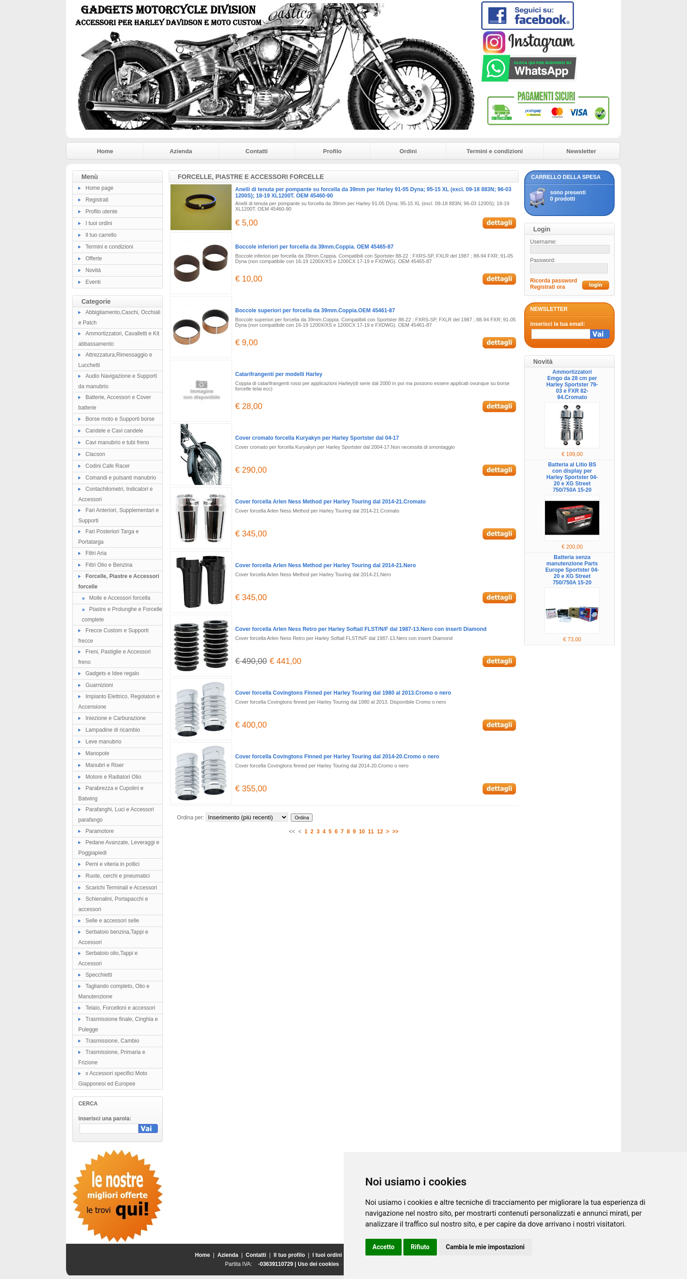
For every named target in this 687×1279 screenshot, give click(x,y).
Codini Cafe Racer (107, 466)
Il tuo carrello (101, 235)
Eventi (92, 282)
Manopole (97, 753)
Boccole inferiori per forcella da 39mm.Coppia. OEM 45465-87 (314, 247)
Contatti (257, 151)
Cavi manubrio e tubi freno (117, 442)
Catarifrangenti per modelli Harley (278, 374)
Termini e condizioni (494, 151)
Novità (93, 270)
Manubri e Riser (104, 765)
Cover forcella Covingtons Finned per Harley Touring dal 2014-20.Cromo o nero (337, 756)
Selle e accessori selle (112, 920)
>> (395, 831)
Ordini (408, 151)
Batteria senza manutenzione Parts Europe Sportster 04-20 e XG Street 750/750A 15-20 (572, 570)
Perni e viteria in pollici (112, 864)
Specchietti (98, 975)
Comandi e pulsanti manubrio (120, 478)
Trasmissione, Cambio (112, 1041)
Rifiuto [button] (420, 1247)
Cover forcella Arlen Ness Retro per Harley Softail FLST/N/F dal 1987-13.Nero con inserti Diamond (361, 629)
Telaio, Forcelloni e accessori (120, 1008)
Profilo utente (101, 211)
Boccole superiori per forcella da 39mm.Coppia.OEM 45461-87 (315, 310)
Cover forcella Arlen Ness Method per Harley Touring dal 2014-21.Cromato (330, 501)
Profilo (332, 151)
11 (371, 831)
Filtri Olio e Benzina (109, 565)
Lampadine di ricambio (112, 730)
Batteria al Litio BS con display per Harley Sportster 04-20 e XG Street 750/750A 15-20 (572, 477)
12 (380, 831)
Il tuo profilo (289, 1255)
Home (105, 151)
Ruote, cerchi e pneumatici (117, 876)
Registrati (97, 200)
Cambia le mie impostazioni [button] (485, 1247)
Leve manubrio (103, 741)
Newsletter (581, 151)
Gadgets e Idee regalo (112, 673)
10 (362, 831)
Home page (99, 188)
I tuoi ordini (98, 223)
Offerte (93, 258)
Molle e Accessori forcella (119, 598)
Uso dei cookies (318, 1264)
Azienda (181, 151)
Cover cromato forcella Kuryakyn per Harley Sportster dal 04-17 (317, 438)
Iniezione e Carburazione (115, 718)
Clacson (95, 454)
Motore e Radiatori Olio (113, 777)
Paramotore (99, 831)
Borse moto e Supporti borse (120, 419)
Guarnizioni (99, 685)
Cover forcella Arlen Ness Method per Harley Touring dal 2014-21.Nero (325, 565)
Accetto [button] (384, 1247)
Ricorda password (553, 280)
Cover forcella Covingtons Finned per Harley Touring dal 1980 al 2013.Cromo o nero (343, 693)
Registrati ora (547, 287)
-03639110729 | (278, 1264)
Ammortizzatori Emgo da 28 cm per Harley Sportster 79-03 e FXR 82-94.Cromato (572, 384)
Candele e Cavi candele (114, 431)
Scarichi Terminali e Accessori (121, 887)
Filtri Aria (96, 553)
